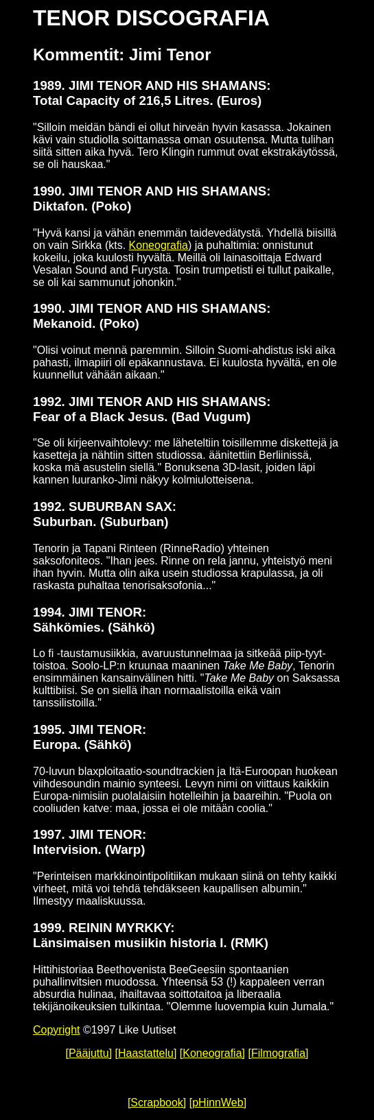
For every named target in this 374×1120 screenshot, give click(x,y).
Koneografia (158, 245)
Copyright (56, 1030)
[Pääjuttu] (88, 1053)
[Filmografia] (278, 1053)
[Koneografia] (212, 1053)
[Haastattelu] (146, 1053)
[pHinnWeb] (217, 1102)
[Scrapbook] (157, 1102)
